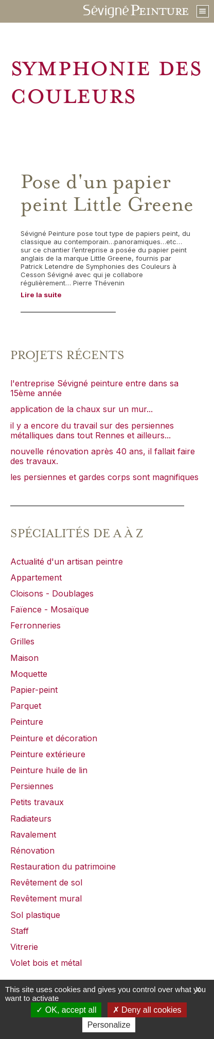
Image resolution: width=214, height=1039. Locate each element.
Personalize (109, 1024)
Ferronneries (35, 625)
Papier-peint (34, 690)
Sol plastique (35, 915)
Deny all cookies (147, 1010)
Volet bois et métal (46, 963)
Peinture (26, 722)
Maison (24, 658)
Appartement (36, 577)
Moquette (28, 674)
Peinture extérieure (47, 754)
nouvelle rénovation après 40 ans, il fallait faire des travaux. (102, 456)
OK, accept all (66, 1010)
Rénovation (32, 850)
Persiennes (31, 786)
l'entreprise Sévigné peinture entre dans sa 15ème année (94, 388)
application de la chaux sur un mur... (81, 409)
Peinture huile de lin (48, 770)
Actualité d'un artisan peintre (66, 561)
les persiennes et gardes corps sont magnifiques (104, 477)
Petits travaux (37, 802)
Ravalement (33, 834)
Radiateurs (30, 818)
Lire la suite (41, 295)
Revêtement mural (46, 898)
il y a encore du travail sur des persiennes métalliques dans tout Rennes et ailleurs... (92, 430)
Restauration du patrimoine (63, 866)
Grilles (22, 641)
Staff (19, 931)
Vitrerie (24, 947)
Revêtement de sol (46, 882)
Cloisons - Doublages (52, 593)
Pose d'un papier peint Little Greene (107, 193)
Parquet (25, 706)
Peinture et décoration (53, 738)
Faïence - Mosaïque (49, 609)
